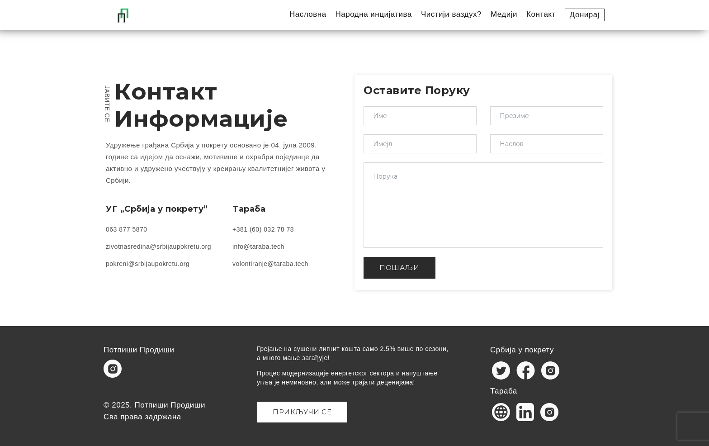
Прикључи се (302, 412)
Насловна (307, 14)
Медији (504, 14)
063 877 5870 (126, 229)
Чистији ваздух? (451, 14)
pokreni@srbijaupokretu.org (147, 263)
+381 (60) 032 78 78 (263, 229)
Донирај (585, 14)
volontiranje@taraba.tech (270, 263)
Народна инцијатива (374, 14)
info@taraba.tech (258, 246)
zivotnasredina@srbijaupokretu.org (158, 246)
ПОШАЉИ (399, 267)
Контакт (541, 14)
